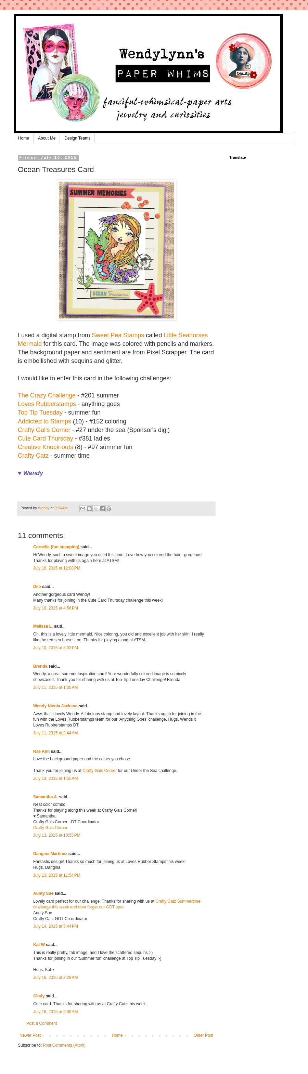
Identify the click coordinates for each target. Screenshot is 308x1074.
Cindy (38, 996)
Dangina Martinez (50, 853)
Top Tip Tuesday (40, 412)
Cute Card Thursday (45, 438)
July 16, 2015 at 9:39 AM (55, 1011)
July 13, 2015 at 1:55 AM (55, 778)
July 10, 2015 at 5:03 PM (55, 647)
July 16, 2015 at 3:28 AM (55, 977)
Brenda (40, 666)
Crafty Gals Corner (99, 770)
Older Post (203, 1035)
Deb (37, 586)
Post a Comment (41, 1023)
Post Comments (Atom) (64, 1045)
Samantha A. (45, 797)
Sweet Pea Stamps (118, 335)
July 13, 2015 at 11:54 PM (56, 875)
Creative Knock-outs (45, 447)
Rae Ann (41, 751)
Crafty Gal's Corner (45, 430)
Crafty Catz (33, 455)
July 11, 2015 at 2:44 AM (55, 733)
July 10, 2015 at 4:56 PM (55, 608)
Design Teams (77, 138)
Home (23, 138)
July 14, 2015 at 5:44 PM (55, 926)
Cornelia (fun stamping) (56, 547)
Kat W (39, 944)
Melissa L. (43, 626)
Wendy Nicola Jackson (55, 706)
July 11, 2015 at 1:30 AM (55, 687)
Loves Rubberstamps (47, 404)
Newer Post (30, 1035)
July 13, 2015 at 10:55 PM (56, 835)
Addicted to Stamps (44, 421)
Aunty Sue (43, 893)
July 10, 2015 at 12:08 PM (56, 568)
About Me (46, 138)
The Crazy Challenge (47, 395)
